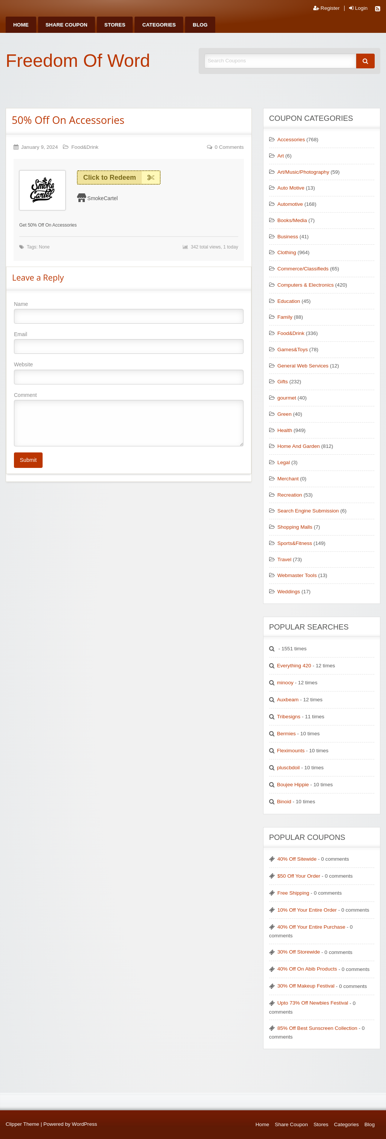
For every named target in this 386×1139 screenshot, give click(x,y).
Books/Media (292, 220)
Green (284, 414)
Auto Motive (291, 188)
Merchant (288, 479)
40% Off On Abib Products (307, 969)
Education (288, 301)
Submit (28, 460)
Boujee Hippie (293, 784)
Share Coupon (66, 25)
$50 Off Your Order (298, 876)
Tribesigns (288, 716)
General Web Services (303, 366)
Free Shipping (293, 893)
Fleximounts (291, 750)
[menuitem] (21, 25)
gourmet (286, 398)
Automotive (290, 204)
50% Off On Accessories (68, 120)
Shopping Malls (294, 527)
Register (326, 8)
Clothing (286, 252)
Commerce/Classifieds (303, 269)
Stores (115, 25)
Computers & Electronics (305, 285)
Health (284, 430)
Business (287, 236)
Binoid (284, 801)
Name (129, 312)
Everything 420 (294, 665)
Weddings (288, 591)
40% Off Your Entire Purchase (311, 927)
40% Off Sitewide (297, 859)
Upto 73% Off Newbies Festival (312, 1003)
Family (285, 317)
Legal (283, 462)
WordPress (84, 1124)
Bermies (286, 733)
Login (358, 8)
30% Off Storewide (298, 952)
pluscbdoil (288, 767)
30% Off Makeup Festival (306, 986)
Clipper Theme (22, 1124)
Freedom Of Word (78, 61)
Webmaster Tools (297, 575)
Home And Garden (298, 446)
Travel (284, 559)
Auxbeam (288, 699)
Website (129, 372)
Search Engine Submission (308, 511)
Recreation (289, 495)
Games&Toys (292, 349)
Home (21, 25)
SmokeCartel (102, 198)
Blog (200, 25)
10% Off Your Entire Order (307, 910)
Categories (159, 25)
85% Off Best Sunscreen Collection (317, 1028)
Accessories (291, 139)
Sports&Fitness (294, 543)
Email (129, 342)
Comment (129, 419)
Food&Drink (84, 147)
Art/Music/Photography (303, 172)
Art (280, 156)
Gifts (282, 381)
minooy (285, 682)
